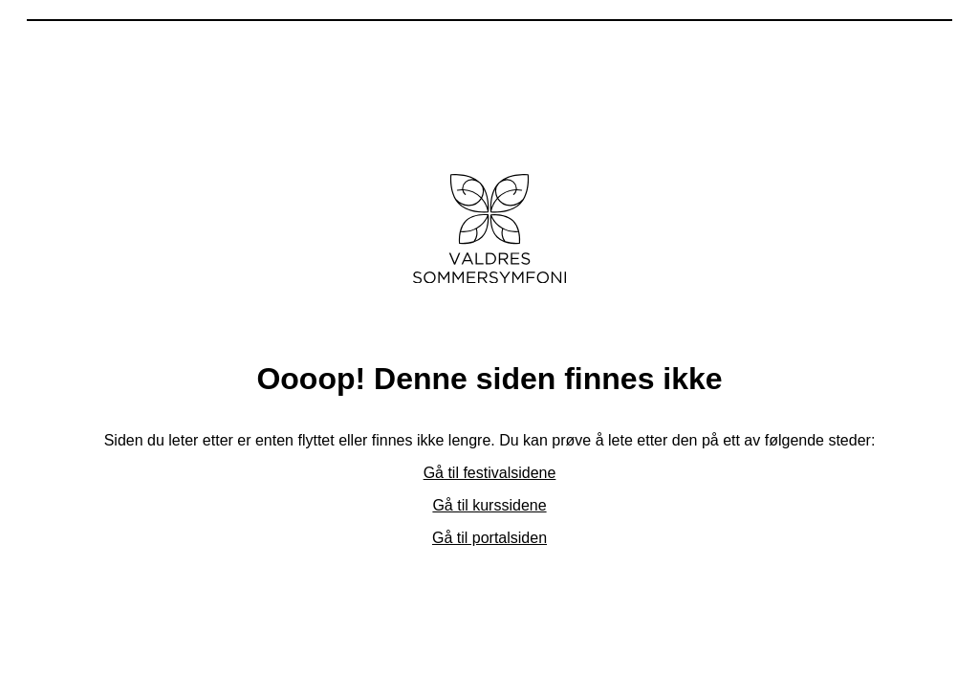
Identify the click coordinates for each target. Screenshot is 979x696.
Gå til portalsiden (489, 538)
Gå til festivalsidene (490, 473)
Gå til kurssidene (489, 505)
